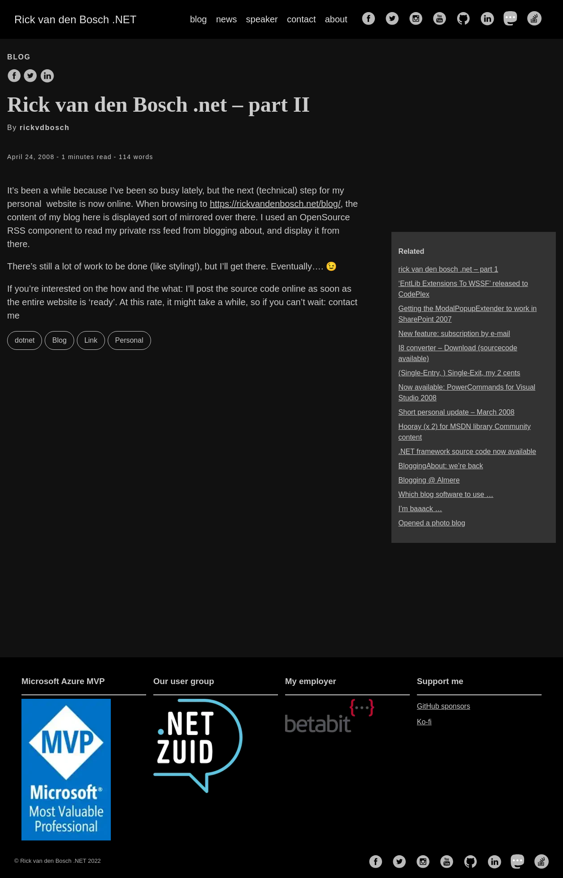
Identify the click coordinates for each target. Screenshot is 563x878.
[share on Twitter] (30, 76)
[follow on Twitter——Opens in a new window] (395, 19)
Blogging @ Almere (429, 480)
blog (198, 19)
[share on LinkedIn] (47, 76)
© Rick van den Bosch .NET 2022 (57, 860)
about (336, 19)
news (226, 19)
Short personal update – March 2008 (457, 412)
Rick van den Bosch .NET (75, 19)
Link (90, 340)
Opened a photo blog (432, 523)
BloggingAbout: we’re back (441, 466)
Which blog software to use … (446, 494)
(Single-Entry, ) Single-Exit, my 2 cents (460, 373)
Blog (59, 340)
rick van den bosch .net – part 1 (448, 269)
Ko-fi (424, 722)
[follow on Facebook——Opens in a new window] (371, 19)
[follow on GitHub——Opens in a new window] (466, 19)
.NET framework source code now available (467, 451)
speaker (262, 19)
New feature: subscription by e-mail (454, 333)
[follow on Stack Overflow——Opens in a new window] (537, 19)
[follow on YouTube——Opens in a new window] (442, 19)
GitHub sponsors (443, 706)
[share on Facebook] (14, 76)
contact (301, 19)
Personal (129, 340)
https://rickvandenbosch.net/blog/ (275, 204)
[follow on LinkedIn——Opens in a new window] (490, 19)
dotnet (24, 340)
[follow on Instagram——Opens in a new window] (419, 19)
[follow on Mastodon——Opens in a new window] (513, 19)
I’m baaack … (420, 509)
